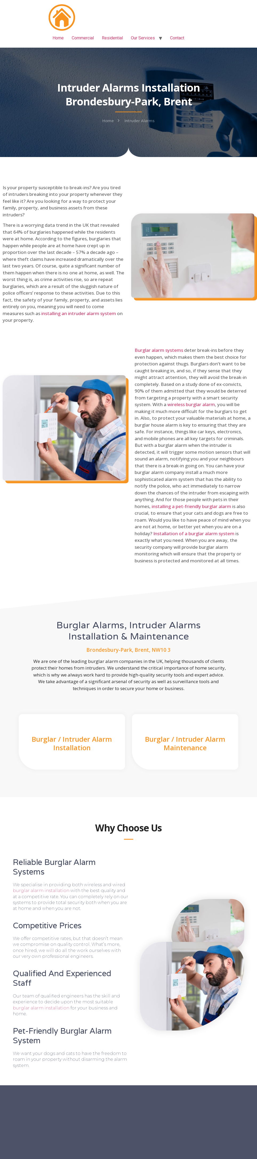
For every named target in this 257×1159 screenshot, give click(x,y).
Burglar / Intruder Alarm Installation (72, 743)
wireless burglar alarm (191, 404)
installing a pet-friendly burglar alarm (191, 506)
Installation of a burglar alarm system (193, 533)
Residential (112, 37)
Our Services (143, 37)
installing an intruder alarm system (78, 313)
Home (58, 37)
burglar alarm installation (41, 890)
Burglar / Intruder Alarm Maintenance (185, 743)
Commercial (83, 37)
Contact (177, 37)
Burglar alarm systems (159, 350)
